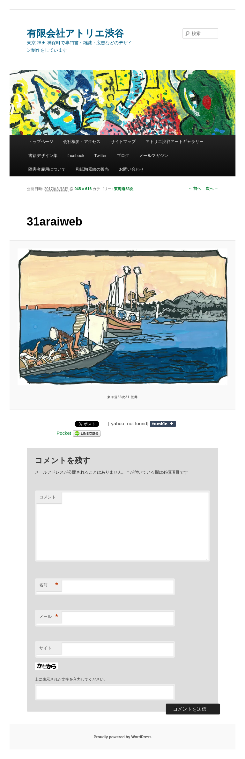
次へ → (212, 188)
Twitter (100, 155)
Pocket (63, 433)
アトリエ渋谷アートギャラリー (174, 141)
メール (48, 616)
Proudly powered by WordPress (122, 737)
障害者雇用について (47, 169)
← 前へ (195, 188)
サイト (45, 648)
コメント (47, 497)
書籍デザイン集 (42, 155)
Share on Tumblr (163, 424)
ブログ (123, 155)
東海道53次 (123, 189)
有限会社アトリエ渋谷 (75, 33)
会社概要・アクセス (81, 141)
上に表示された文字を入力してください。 (71, 679)
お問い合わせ (131, 169)
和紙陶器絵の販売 (92, 169)
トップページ (40, 141)
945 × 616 (83, 189)
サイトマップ (123, 141)
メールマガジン (153, 155)
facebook (75, 155)
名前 (48, 585)
